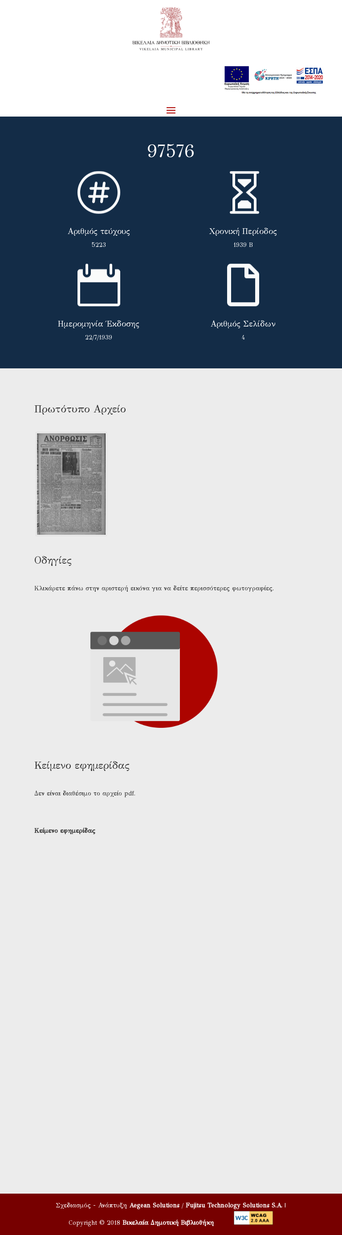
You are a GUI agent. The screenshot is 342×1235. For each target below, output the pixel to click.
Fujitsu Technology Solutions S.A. (234, 1205)
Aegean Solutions (154, 1205)
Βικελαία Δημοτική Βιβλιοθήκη (168, 1223)
